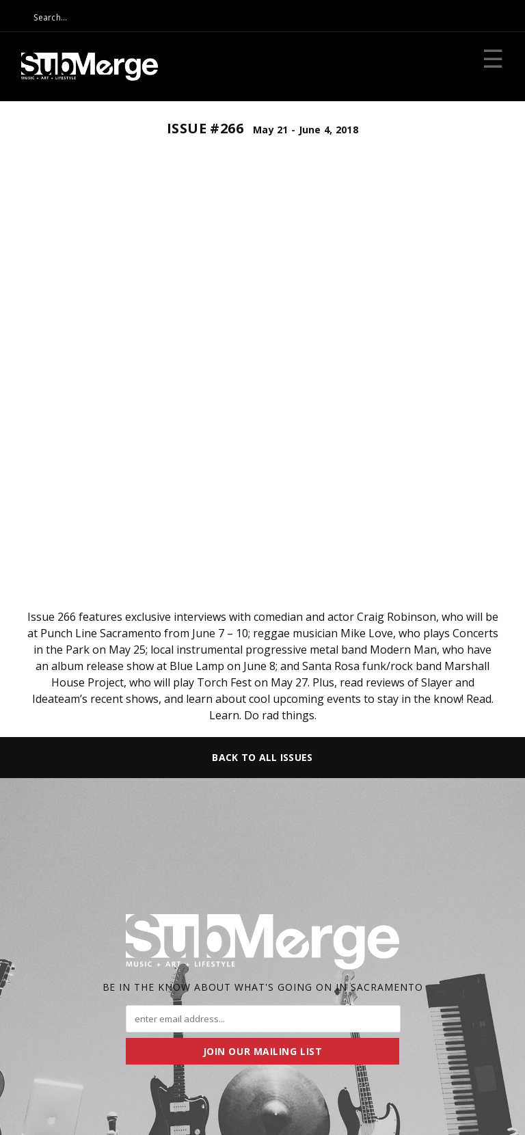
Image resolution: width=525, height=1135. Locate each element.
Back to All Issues (262, 757)
